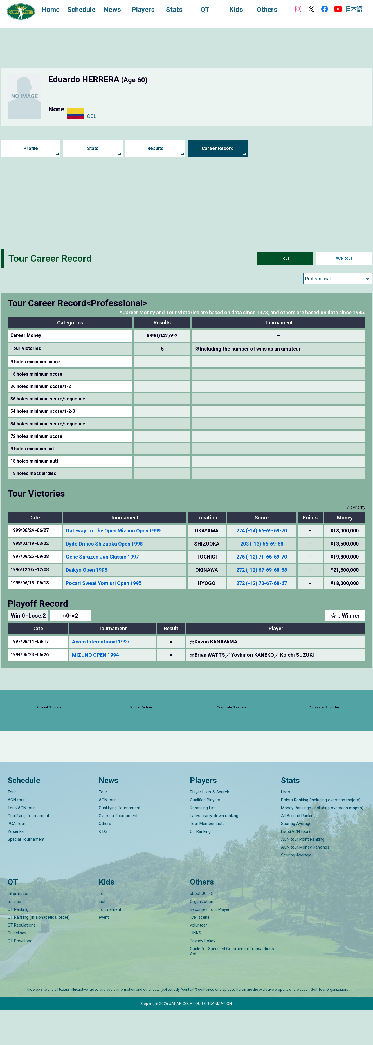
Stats (93, 148)
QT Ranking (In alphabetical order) (39, 952)
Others (105, 858)
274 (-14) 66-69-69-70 (261, 530)
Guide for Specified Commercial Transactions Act (232, 986)
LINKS (195, 967)
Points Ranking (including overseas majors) (321, 835)
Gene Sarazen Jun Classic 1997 (102, 557)
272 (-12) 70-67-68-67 (261, 583)
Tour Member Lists (207, 858)
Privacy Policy (202, 975)
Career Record (218, 148)
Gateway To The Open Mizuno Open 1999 (113, 530)
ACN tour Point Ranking (302, 874)
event (104, 952)
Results (155, 148)
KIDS (103, 866)
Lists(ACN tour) (295, 866)
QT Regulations (22, 960)
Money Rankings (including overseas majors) (322, 843)
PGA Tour (16, 858)
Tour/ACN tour (21, 843)
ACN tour (344, 258)
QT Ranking (200, 866)
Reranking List (203, 843)
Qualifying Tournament (28, 850)
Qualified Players (205, 835)
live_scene (200, 952)
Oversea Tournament (118, 850)
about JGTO (201, 928)
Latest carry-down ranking (214, 850)
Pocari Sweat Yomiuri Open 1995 (103, 583)
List (102, 936)
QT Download (20, 975)
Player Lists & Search (209, 827)
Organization (201, 936)
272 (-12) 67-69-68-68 (261, 570)
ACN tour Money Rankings (305, 882)
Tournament (110, 944)
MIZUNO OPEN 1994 (95, 655)
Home (56, 11)
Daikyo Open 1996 (86, 570)
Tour (285, 258)
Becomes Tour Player (210, 944)
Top (102, 928)
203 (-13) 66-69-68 (261, 544)
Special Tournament (26, 874)
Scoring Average (296, 858)
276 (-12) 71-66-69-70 (261, 557)
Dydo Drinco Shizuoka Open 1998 (104, 544)
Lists (285, 827)
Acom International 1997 (100, 642)
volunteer (198, 960)
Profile (30, 148)
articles (14, 936)
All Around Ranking (298, 850)
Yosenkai (16, 866)
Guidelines (17, 967)
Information (19, 928)
